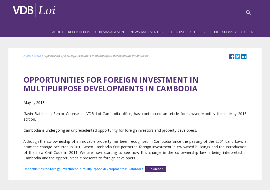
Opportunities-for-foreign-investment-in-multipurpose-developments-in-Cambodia (83, 169)
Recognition (79, 32)
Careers (248, 32)
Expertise (176, 32)
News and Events (147, 32)
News (37, 56)
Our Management (110, 32)
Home (27, 56)
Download (155, 169)
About (57, 32)
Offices (198, 32)
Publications (223, 32)
